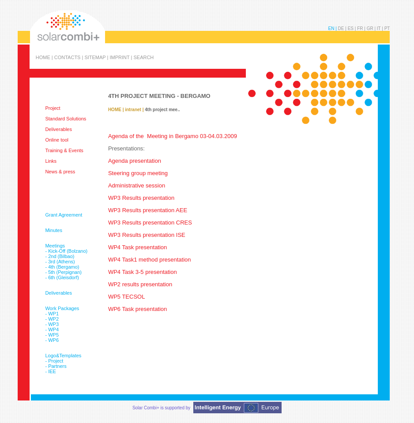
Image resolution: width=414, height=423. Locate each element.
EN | (333, 28)
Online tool (56, 139)
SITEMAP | (96, 57)
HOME (114, 109)
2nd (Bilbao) (61, 256)
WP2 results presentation (140, 284)
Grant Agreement (63, 214)
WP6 (53, 340)
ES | (353, 28)
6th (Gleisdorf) (63, 277)
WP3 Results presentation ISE (146, 235)
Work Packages (62, 308)
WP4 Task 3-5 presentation (142, 272)
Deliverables (58, 129)
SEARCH (143, 57)
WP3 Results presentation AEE (147, 210)
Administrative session (136, 185)
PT (387, 28)
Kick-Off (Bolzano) (67, 251)
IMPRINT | (121, 57)
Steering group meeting (138, 173)
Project (52, 108)
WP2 (53, 319)
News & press (60, 171)
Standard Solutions (65, 118)
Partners (57, 366)
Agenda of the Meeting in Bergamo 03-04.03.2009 (172, 136)
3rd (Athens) (61, 261)
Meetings (55, 245)
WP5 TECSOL (126, 296)
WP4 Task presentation (137, 247)
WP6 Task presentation (137, 309)
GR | (372, 28)
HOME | (45, 57)
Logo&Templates (63, 355)
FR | (361, 28)
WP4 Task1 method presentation (149, 259)
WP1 (53, 313)
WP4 (53, 329)
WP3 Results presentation (142, 198)
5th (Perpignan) (65, 272)
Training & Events (64, 150)
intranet (133, 109)
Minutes (53, 230)
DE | (343, 28)
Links (50, 161)
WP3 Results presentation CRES (150, 222)
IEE (52, 371)
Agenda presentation (134, 160)
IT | (380, 28)
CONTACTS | (69, 57)
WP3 (53, 324)
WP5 (53, 334)
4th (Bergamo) (63, 267)
